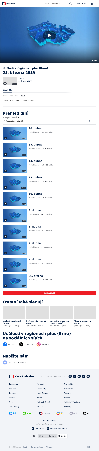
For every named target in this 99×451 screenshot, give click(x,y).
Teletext (12, 392)
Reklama (12, 388)
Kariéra (67, 397)
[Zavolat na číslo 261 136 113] (38, 428)
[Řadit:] (94, 120)
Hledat (69, 4)
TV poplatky (41, 388)
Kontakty (67, 406)
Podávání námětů (43, 401)
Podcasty (67, 392)
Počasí (39, 397)
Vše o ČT (40, 406)
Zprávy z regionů (28, 100)
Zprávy (17, 100)
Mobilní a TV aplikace (72, 401)
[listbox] (53, 435)
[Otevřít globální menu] (94, 3)
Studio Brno (68, 388)
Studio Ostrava (42, 392)
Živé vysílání (68, 383)
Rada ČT (12, 397)
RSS (88, 446)
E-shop (12, 401)
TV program (13, 383)
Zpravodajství (8, 100)
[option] (43, 435)
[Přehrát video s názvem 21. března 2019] (49, 35)
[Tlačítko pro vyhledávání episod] (89, 120)
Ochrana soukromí (37, 446)
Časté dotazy (14, 406)
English (25, 446)
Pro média (40, 383)
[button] (49, 35)
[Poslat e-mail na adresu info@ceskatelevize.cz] (57, 428)
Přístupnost (50, 446)
